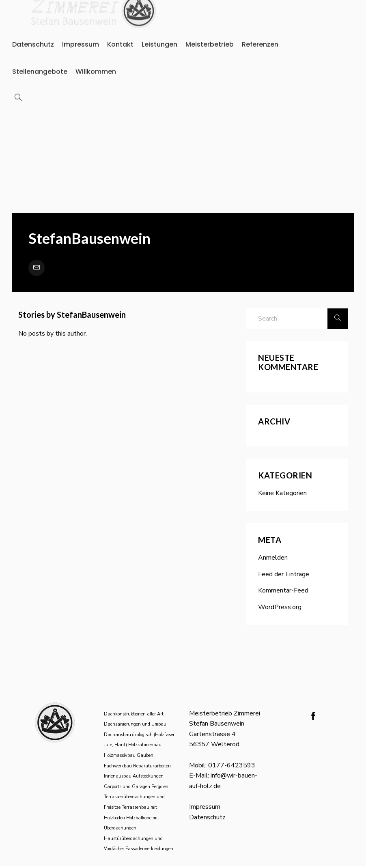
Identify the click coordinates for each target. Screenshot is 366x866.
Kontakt (120, 25)
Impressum (80, 25)
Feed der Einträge (283, 574)
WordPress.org (279, 607)
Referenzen (260, 25)
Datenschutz (33, 25)
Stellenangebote (39, 51)
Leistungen (159, 25)
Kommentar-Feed (283, 590)
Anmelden (273, 557)
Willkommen (95, 51)
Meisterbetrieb (209, 25)
